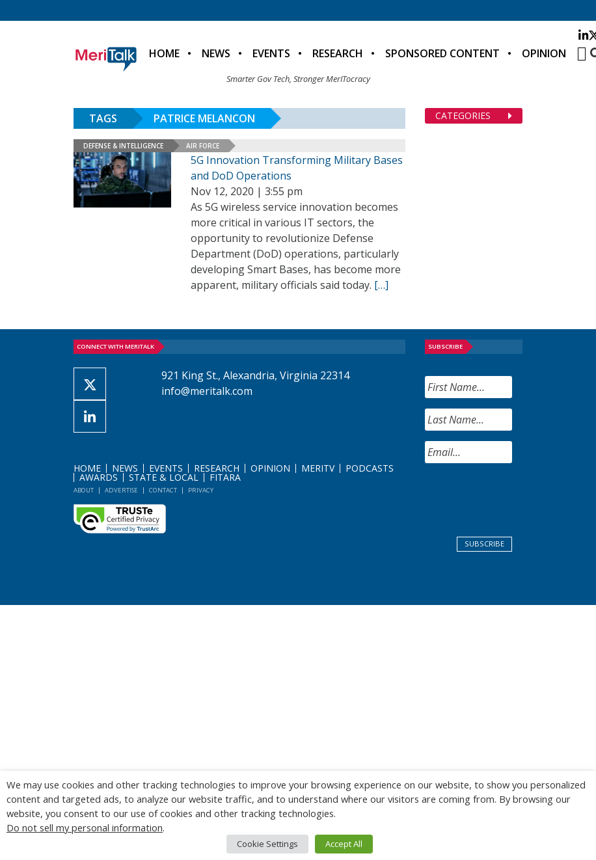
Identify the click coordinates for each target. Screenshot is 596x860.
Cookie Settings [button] (267, 844)
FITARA (225, 477)
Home (164, 53)
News (216, 53)
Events (271, 53)
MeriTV (317, 468)
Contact (163, 490)
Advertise (121, 490)
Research (337, 53)
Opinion (544, 53)
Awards (98, 477)
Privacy (200, 490)
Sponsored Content (442, 53)
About (84, 490)
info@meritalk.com (206, 391)
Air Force (202, 145)
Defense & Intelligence (123, 145)
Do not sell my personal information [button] (85, 827)
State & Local (163, 477)
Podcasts (369, 468)
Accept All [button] (343, 844)
